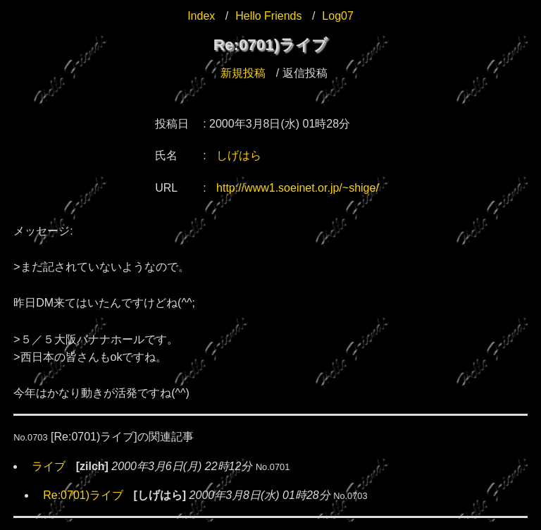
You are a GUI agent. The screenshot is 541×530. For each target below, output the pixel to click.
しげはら (238, 155)
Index (201, 16)
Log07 (338, 16)
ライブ (49, 466)
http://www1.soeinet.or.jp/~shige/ (297, 188)
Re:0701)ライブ (83, 495)
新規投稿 (243, 73)
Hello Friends (268, 16)
